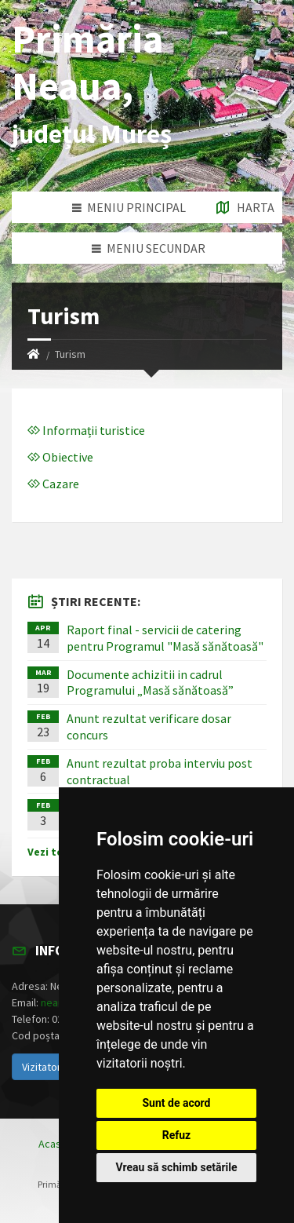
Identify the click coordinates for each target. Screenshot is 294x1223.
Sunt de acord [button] (176, 1103)
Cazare (53, 483)
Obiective (60, 457)
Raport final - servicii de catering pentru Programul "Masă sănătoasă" (165, 638)
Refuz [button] (176, 1135)
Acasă (52, 1144)
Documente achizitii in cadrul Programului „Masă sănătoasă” (150, 682)
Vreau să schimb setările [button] (176, 1167)
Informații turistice (86, 430)
